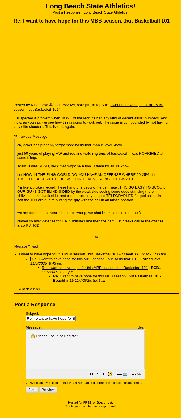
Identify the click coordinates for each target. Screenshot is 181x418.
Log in (53, 336)
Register (70, 336)
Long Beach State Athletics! (106, 12)
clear (155, 327)
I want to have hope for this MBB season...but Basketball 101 (68, 254)
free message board (102, 413)
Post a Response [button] (66, 12)
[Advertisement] (56, 63)
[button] (105, 382)
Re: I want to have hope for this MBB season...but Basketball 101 (95, 268)
